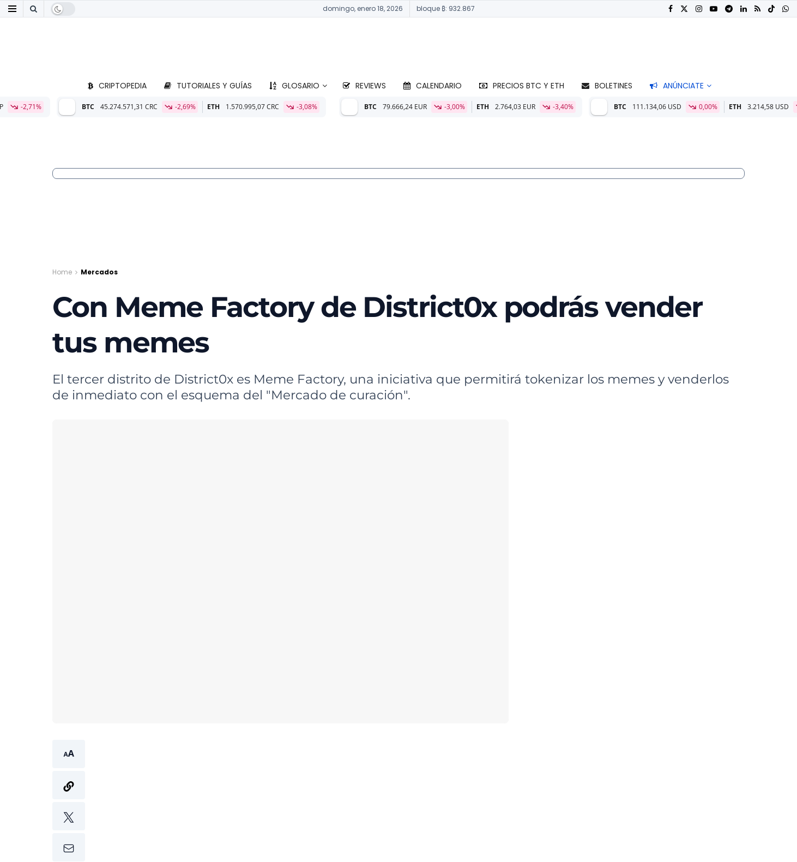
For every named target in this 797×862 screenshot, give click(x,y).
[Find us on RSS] (757, 9)
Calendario (432, 85)
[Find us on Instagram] (699, 9)
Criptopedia (117, 85)
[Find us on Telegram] (729, 9)
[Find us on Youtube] (713, 9)
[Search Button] (33, 9)
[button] (68, 800)
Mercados (99, 272)
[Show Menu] (12, 8)
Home (62, 272)
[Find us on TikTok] (771, 9)
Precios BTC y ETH (521, 85)
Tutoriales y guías (208, 85)
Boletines (607, 85)
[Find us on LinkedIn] (743, 9)
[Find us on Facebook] (670, 9)
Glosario (294, 85)
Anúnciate (677, 85)
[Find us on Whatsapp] (785, 9)
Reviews (364, 85)
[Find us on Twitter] (684, 9)
